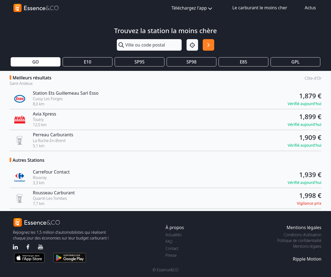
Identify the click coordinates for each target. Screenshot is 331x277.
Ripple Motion (307, 259)
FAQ (169, 241)
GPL (295, 62)
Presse (171, 255)
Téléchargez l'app (192, 8)
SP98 (192, 62)
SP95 (140, 62)
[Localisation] (192, 45)
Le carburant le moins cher (259, 8)
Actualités (174, 234)
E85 (243, 62)
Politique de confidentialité (299, 240)
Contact (172, 248)
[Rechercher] (208, 45)
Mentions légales (307, 246)
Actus (310, 8)
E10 (87, 62)
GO (35, 62)
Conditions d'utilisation (302, 234)
